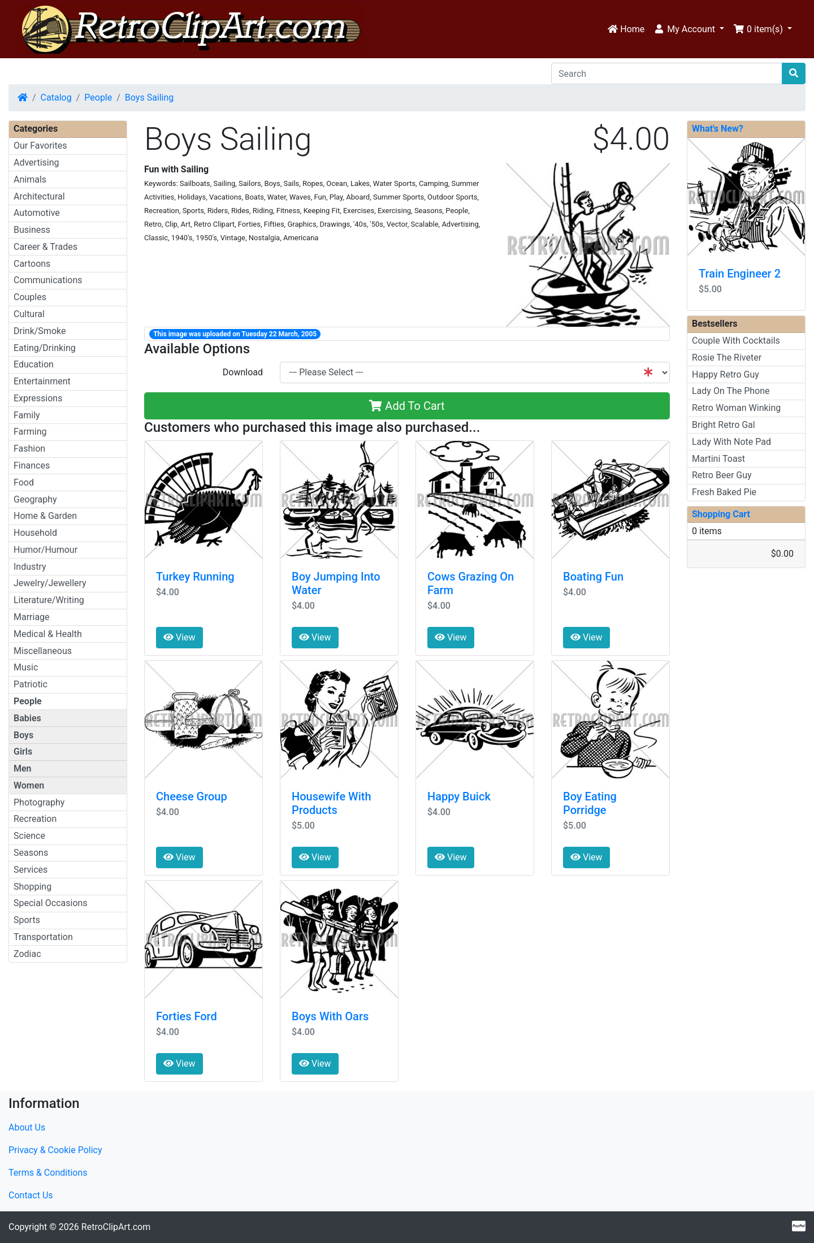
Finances (32, 465)
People (98, 97)
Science (29, 835)
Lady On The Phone (731, 391)
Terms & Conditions (48, 1172)
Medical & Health (48, 634)
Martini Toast (718, 458)
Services (30, 869)
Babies (27, 718)
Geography (35, 499)
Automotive (37, 212)
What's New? (717, 128)
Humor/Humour (45, 549)
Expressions (38, 398)
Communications (48, 280)
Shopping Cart (721, 514)
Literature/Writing (49, 600)
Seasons (31, 852)
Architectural (39, 196)
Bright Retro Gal (723, 424)
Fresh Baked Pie (724, 492)
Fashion (29, 448)
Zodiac (27, 954)
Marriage (32, 617)
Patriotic (30, 684)
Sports (27, 920)
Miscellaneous (43, 651)
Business (32, 229)
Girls (23, 751)
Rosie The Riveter (726, 357)
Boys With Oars (330, 1016)
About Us (26, 1127)
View (179, 637)
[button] (689, 29)
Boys (23, 735)
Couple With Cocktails (736, 340)
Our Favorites (40, 145)
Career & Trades (45, 246)
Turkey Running (195, 576)
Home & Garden (45, 515)
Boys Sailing (149, 97)
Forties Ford (186, 1016)
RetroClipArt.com (115, 1227)
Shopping (32, 886)
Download (243, 372)
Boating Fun (593, 576)
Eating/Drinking (45, 348)
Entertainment (42, 381)
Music (26, 667)
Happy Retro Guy (725, 374)
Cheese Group (191, 796)
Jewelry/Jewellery (50, 583)
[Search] (666, 73)
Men (23, 768)
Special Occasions (51, 903)
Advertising (36, 162)
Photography (39, 802)
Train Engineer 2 (740, 273)
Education (34, 364)
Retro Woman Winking (736, 407)
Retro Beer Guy (722, 475)
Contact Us (30, 1195)
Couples (30, 297)
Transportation (43, 937)
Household (35, 532)
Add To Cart (406, 406)
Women (29, 785)
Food (24, 482)
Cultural (29, 314)
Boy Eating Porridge (590, 803)
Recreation (35, 818)
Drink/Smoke (40, 331)
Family (27, 415)
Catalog (56, 97)
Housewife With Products (331, 803)
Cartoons (32, 263)
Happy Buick (459, 796)
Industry (30, 566)
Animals (30, 179)
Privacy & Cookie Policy (55, 1150)
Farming (30, 431)
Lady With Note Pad (731, 441)
